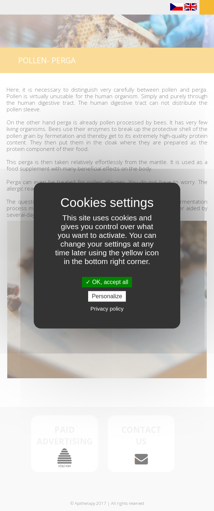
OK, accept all (107, 282)
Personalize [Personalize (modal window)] (107, 296)
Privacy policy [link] (107, 309)
